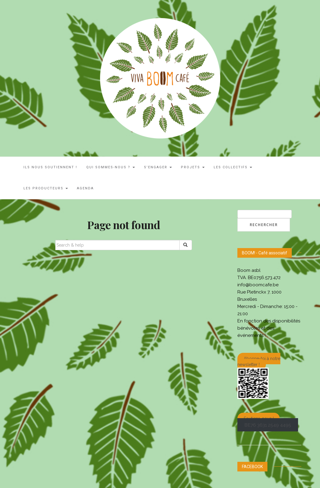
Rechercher (264, 224)
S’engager (158, 167)
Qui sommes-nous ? (110, 167)
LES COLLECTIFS (233, 167)
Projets (193, 167)
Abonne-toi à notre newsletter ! (258, 361)
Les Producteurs (45, 188)
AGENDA (85, 188)
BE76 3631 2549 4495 (267, 424)
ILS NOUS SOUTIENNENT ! (50, 167)
